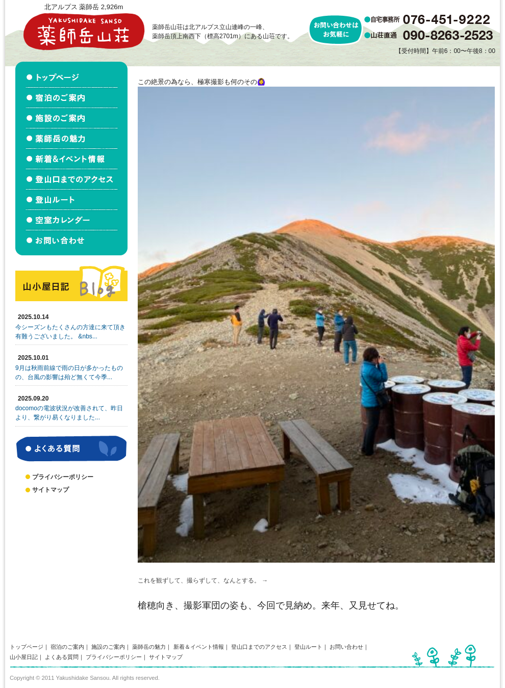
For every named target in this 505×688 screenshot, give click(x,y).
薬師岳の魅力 (149, 647)
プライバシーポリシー (62, 477)
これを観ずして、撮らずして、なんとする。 (199, 580)
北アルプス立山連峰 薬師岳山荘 (83, 31)
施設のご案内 (108, 647)
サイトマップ (50, 489)
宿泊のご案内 (67, 647)
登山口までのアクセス (259, 647)
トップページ (26, 647)
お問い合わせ (346, 647)
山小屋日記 (24, 657)
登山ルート (308, 647)
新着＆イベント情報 (198, 647)
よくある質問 (62, 657)
